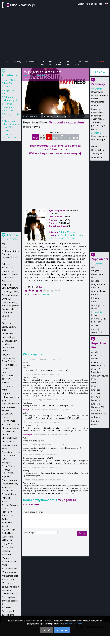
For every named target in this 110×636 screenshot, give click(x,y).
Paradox (95, 421)
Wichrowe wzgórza (10, 568)
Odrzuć (46, 630)
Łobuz (94, 129)
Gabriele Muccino (39, 78)
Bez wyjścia (7, 267)
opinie (67, 116)
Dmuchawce (97, 92)
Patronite (99, 61)
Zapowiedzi (31, 61)
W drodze (6, 554)
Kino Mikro (96, 393)
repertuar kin (34, 116)
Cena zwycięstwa (99, 136)
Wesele (5, 564)
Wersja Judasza (98, 157)
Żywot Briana (8, 614)
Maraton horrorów (10, 403)
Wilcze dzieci (7, 583)
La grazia (6, 393)
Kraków (99, 71)
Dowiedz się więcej (74, 623)
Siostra (5, 526)
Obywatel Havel (9, 438)
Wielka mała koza (10, 575)
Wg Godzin (58, 63)
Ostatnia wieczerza (11, 452)
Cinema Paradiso (10, 295)
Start (5, 61)
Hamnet (5, 368)
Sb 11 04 (42, 136)
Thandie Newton (76, 235)
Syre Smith (72, 238)
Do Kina (42, 63)
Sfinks (94, 424)
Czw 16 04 (75, 136)
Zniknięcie (6, 607)
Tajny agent (97, 153)
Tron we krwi (8, 547)
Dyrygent (6, 354)
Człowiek (6, 316)
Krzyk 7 (5, 389)
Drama (94, 105)
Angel (4, 243)
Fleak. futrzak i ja (9, 364)
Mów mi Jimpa (98, 139)
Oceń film (46, 294)
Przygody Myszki (9, 494)
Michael (94, 315)
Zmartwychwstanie (11, 597)
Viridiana (6, 550)
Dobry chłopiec (9, 337)
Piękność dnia (8, 466)
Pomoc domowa (9, 480)
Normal (94, 325)
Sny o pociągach (9, 529)
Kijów (93, 386)
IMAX (93, 382)
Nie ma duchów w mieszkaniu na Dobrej (10, 431)
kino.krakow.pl (22, 5)
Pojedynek (7, 476)
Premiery (17, 61)
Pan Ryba (6, 462)
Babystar (95, 270)
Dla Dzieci (67, 63)
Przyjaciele (7, 497)
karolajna (27, 435)
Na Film (49, 63)
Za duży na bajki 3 (10, 586)
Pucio (93, 301)
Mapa (87, 61)
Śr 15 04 (68, 136)
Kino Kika (95, 390)
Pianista (95, 298)
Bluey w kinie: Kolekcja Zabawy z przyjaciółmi (10, 124)
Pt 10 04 (35, 136)
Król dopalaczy (9, 386)
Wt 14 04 (62, 136)
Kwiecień (95, 280)
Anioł (4, 247)
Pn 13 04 (55, 136)
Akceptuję (62, 630)
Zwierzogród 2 (8, 611)
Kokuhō (5, 382)
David (94, 146)
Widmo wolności (9, 572)
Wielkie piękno (8, 579)
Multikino (95, 417)
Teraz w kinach (12, 237)
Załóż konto (96, 3)
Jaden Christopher (57, 238)
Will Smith (61, 235)
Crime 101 (6, 298)
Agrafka (95, 352)
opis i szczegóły (48, 116)
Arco (93, 266)
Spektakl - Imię (9, 533)
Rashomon (7, 511)
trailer (59, 116)
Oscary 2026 (78, 63)
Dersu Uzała (7, 323)
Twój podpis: (29, 532)
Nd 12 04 (49, 136)
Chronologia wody (10, 291)
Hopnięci (8, 103)
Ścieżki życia (7, 515)
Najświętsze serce (10, 424)
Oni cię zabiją (97, 150)
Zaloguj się (83, 3)
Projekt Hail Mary (10, 483)
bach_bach (28, 409)
